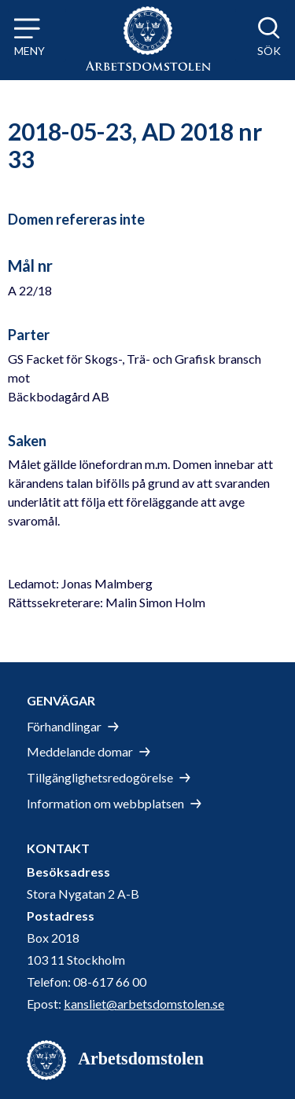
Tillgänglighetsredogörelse (100, 777)
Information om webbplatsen (105, 803)
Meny (29, 50)
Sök (269, 50)
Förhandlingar (64, 726)
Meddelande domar (80, 751)
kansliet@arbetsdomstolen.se (144, 1003)
